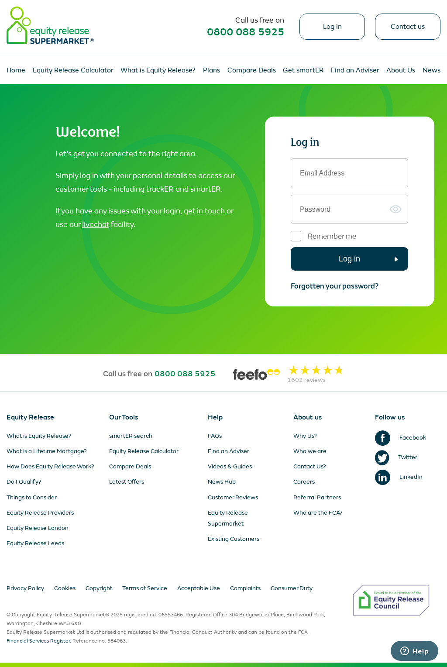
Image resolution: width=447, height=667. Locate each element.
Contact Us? (309, 466)
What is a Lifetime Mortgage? (47, 451)
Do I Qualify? (24, 481)
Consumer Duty (292, 588)
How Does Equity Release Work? (50, 466)
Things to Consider (32, 497)
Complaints (245, 588)
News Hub (222, 481)
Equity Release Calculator (73, 70)
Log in (332, 26)
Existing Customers (233, 539)
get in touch (204, 211)
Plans (211, 70)
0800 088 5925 (245, 31)
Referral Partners (317, 497)
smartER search (130, 436)
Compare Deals (251, 70)
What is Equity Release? (158, 70)
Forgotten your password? (334, 286)
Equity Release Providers (40, 512)
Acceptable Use (198, 588)
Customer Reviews (233, 497)
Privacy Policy (25, 588)
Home (16, 70)
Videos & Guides (230, 466)
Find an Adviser (355, 70)
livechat (95, 224)
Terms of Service (144, 588)
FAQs (215, 436)
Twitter (396, 457)
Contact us (408, 26)
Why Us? (305, 436)
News (431, 70)
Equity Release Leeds (35, 543)
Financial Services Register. (39, 641)
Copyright (99, 588)
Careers (304, 481)
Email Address (322, 173)
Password (315, 209)
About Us (400, 70)
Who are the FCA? (318, 512)
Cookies (65, 588)
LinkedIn (399, 477)
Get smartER (303, 70)
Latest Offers (126, 481)
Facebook (400, 437)
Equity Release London (38, 528)
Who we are (310, 451)
